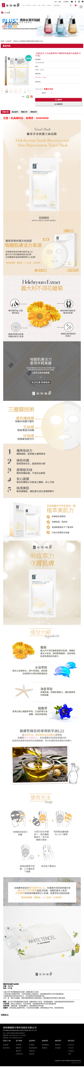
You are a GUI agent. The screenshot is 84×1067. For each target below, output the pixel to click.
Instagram (71, 1051)
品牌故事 (5, 1044)
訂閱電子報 (19, 1054)
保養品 (34, 5)
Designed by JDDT (76, 1063)
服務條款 (44, 1048)
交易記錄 (31, 1051)
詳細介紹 (5, 112)
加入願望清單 (58, 104)
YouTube (70, 1048)
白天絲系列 (8, 41)
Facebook (71, 1044)
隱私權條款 (45, 1044)
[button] (33, 91)
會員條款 (31, 1044)
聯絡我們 (57, 1044)
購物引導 (18, 1051)
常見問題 (18, 1044)
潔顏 (39, 5)
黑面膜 (43, 5)
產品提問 (15, 112)
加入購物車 (58, 99)
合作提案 (57, 1048)
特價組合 (49, 5)
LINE (69, 1054)
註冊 (59, 1)
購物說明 (33, 112)
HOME (2, 41)
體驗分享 (24, 112)
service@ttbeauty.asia (15, 1037)
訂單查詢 (65, 1)
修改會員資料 (33, 1048)
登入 (55, 1)
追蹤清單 (31, 1054)
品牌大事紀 (6, 1048)
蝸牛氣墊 (28, 5)
